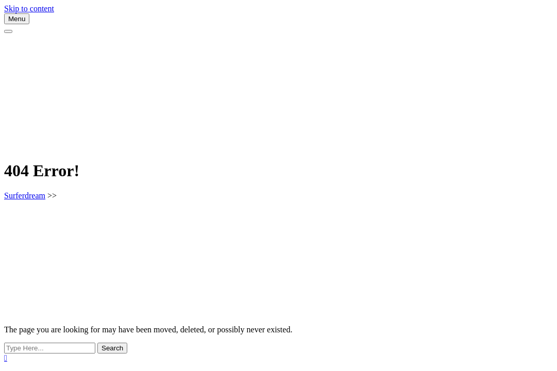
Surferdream (24, 195)
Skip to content (29, 8)
